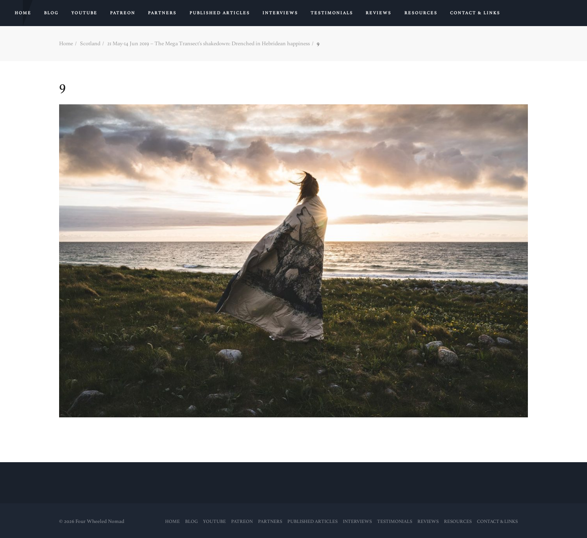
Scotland (90, 43)
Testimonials (332, 13)
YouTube (84, 13)
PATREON (122, 13)
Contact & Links (475, 13)
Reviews (378, 13)
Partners (162, 13)
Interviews (280, 13)
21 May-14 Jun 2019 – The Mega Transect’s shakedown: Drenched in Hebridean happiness (208, 43)
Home (23, 13)
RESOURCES (420, 13)
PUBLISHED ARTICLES (220, 13)
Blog (51, 13)
